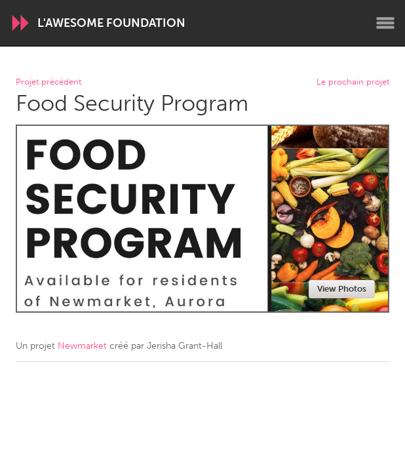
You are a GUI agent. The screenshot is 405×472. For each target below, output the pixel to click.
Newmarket (82, 345)
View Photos (341, 289)
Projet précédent (48, 82)
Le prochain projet (353, 82)
